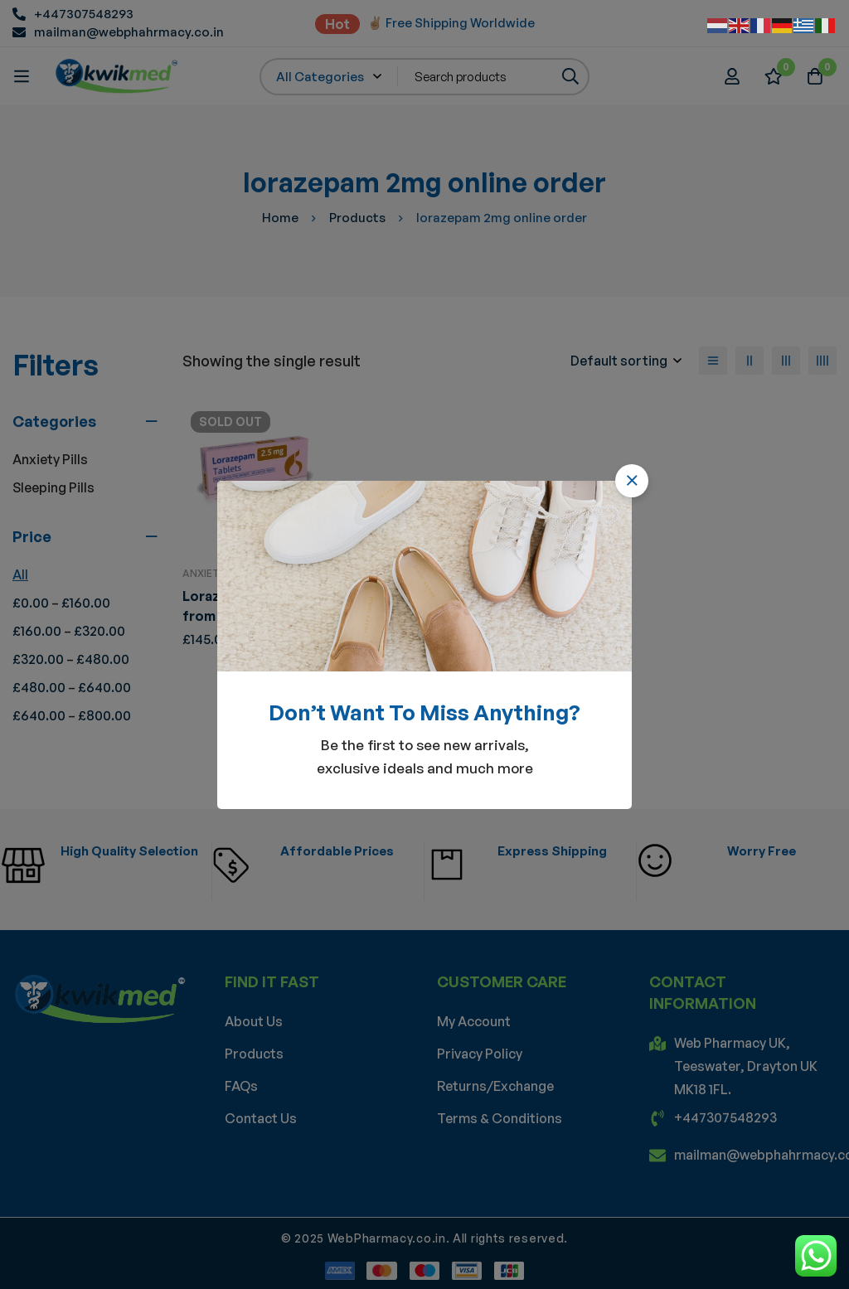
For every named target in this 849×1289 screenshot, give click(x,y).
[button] (631, 480)
